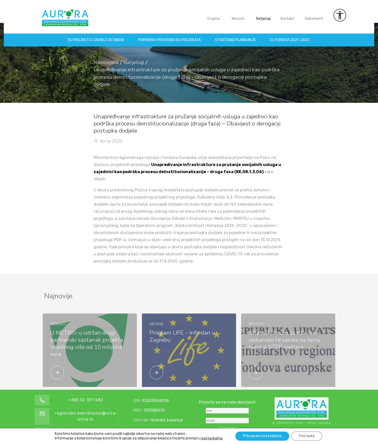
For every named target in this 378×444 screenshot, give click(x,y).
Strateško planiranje (235, 36)
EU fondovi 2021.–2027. (290, 36)
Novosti (238, 15)
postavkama (211, 438)
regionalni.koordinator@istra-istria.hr (109, 416)
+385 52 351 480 (108, 400)
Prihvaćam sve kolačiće (262, 436)
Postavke (307, 436)
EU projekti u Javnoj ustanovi (96, 36)
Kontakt (287, 15)
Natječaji (263, 15)
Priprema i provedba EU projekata (169, 36)
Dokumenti (314, 15)
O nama (213, 15)
